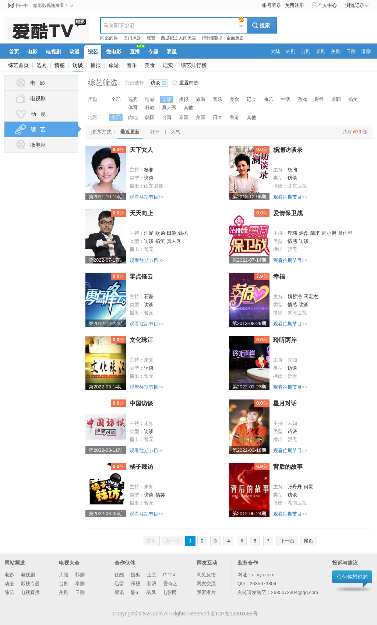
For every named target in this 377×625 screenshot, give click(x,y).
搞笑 (353, 99)
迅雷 (119, 583)
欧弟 (160, 233)
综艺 (9, 592)
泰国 (183, 117)
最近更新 (130, 132)
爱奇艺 (170, 583)
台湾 (167, 117)
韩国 (150, 117)
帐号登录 (271, 5)
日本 (217, 117)
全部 (116, 99)
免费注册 (294, 5)
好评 (155, 132)
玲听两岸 (285, 340)
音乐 (132, 65)
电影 (9, 574)
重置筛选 (188, 82)
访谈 (78, 65)
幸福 (279, 276)
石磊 (149, 296)
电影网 (169, 592)
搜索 (265, 25)
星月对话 (285, 403)
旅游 (114, 65)
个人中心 (324, 5)
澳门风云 (132, 38)
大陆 (63, 574)
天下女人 (141, 150)
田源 (171, 233)
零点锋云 (141, 276)
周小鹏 (329, 233)
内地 (133, 117)
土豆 (151, 574)
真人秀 (169, 107)
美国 (200, 117)
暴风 (151, 592)
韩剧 (80, 574)
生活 (285, 99)
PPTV (169, 574)
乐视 (135, 583)
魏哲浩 (295, 296)
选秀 (41, 65)
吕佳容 (345, 233)
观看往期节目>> (147, 197)
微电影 (30, 144)
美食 (150, 65)
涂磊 (304, 233)
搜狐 (135, 574)
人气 (175, 132)
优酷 (119, 574)
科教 (150, 107)
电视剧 (30, 98)
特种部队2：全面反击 (223, 38)
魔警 (151, 38)
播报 (96, 65)
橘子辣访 (141, 467)
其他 (188, 107)
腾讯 (119, 592)
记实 (168, 65)
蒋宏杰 (311, 296)
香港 (234, 117)
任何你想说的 (352, 577)
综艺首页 (18, 65)
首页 (151, 541)
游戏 (302, 99)
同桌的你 (109, 38)
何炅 (308, 486)
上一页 (172, 541)
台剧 (63, 583)
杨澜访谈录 (288, 150)
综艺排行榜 (194, 65)
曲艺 (268, 99)
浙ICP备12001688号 (234, 614)
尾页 (308, 541)
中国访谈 (141, 403)
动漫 (9, 583)
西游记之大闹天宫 (178, 38)
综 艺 (46, 129)
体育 (133, 107)
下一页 (287, 541)
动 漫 (30, 114)
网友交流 (206, 583)
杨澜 (149, 169)
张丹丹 (295, 486)
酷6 (135, 592)
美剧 (63, 592)
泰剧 (80, 583)
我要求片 (206, 592)
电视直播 (30, 592)
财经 (319, 99)
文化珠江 (141, 340)
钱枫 (183, 233)
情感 (59, 65)
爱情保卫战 (288, 213)
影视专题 (30, 583)
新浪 (151, 583)
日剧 (80, 592)
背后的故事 (288, 467)
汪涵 (149, 233)
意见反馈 (206, 574)
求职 (336, 99)
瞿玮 (292, 233)
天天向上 (141, 213)
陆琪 (315, 233)
